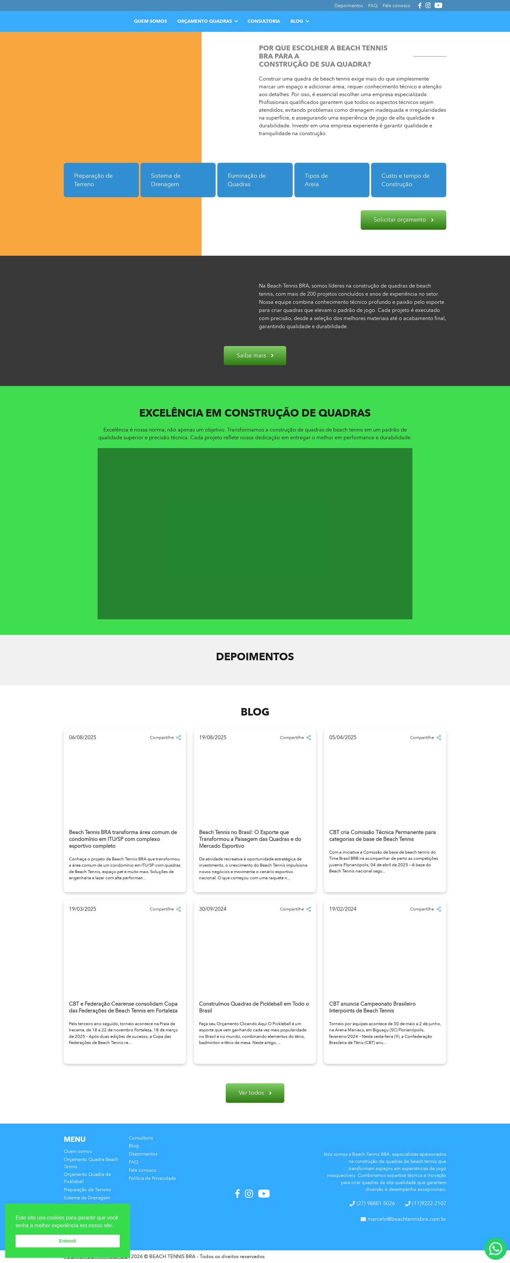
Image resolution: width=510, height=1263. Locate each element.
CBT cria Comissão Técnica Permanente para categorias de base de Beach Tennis (382, 835)
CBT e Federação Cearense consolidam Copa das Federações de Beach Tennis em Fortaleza (123, 1007)
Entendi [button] (67, 1241)
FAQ (133, 1162)
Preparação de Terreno (93, 180)
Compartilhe (165, 737)
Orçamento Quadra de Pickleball (87, 1177)
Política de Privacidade (152, 1178)
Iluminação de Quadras (247, 180)
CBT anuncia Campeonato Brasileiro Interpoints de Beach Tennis (372, 1007)
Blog (296, 21)
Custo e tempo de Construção (406, 180)
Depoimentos (143, 1154)
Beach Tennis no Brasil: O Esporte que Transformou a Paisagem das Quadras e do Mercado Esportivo (250, 839)
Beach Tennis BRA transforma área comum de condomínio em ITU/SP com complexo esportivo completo (123, 839)
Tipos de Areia (316, 180)
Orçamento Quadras (204, 21)
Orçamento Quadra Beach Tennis (91, 1162)
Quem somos (150, 21)
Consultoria (264, 21)
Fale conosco (142, 1170)
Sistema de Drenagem (166, 180)
